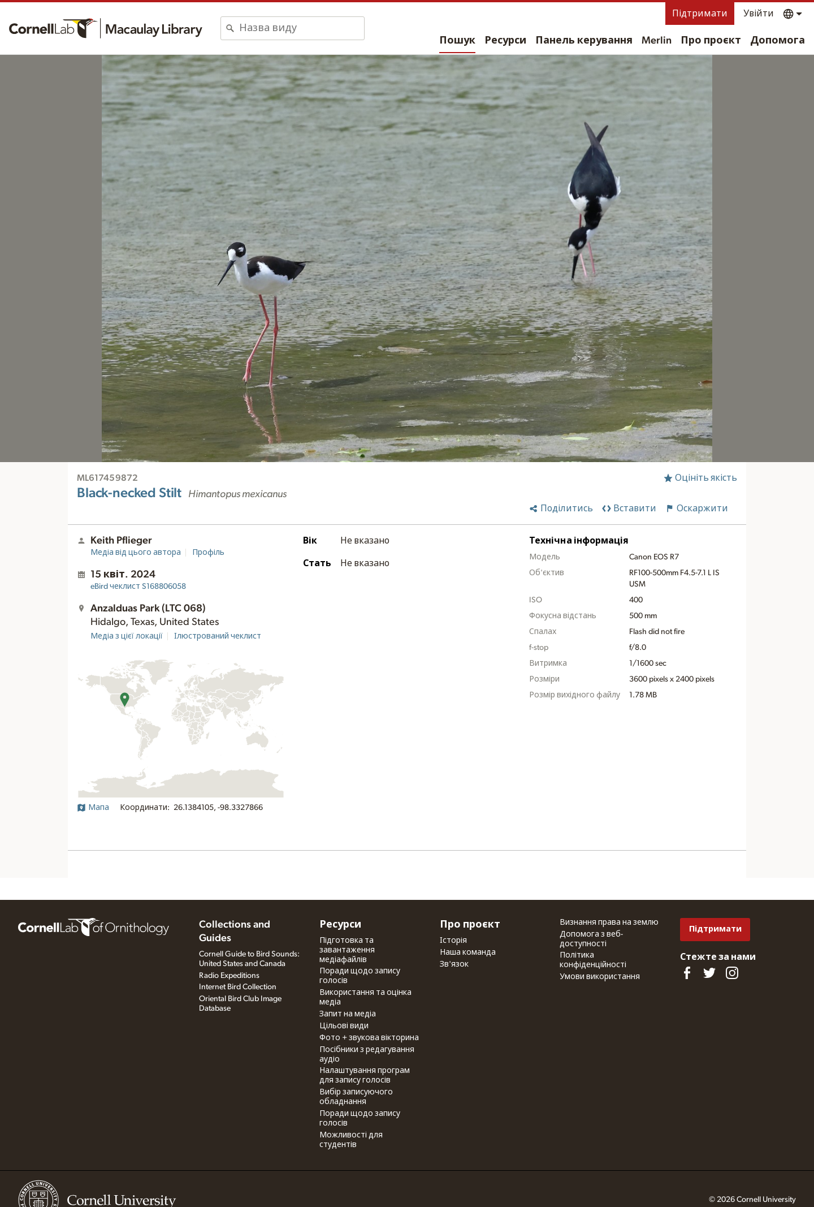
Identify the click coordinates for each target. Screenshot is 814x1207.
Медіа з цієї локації (126, 636)
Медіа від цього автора (135, 553)
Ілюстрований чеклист (217, 636)
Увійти (758, 13)
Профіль (208, 553)
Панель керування (584, 41)
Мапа (93, 808)
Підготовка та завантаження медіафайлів (347, 950)
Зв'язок (454, 964)
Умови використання (600, 977)
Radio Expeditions (229, 976)
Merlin (657, 41)
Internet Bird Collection (237, 987)
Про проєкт (711, 41)
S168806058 (138, 586)
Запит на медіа (347, 1014)
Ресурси (505, 41)
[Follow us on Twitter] (709, 973)
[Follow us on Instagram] (732, 973)
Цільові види (344, 1026)
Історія (453, 941)
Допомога (777, 41)
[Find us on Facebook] (687, 973)
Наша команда (468, 952)
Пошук (457, 41)
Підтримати (700, 13)
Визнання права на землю (609, 922)
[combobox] (301, 28)
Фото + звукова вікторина (369, 1038)
